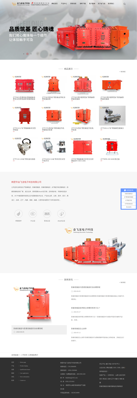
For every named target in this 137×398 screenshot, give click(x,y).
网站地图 (109, 367)
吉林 (109, 379)
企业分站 (102, 367)
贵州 (123, 375)
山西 (116, 375)
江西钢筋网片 (33, 355)
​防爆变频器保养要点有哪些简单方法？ (85, 308)
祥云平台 (102, 364)
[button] (24, 54)
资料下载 (83, 3)
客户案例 (92, 3)
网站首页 (55, 3)
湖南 (120, 379)
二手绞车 (24, 355)
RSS (115, 367)
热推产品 (102, 375)
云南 (120, 375)
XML (119, 367)
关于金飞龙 (101, 3)
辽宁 (112, 379)
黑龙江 (105, 379)
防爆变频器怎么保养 (79, 329)
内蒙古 (116, 379)
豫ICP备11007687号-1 (113, 364)
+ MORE (122, 72)
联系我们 (111, 3)
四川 (100, 379)
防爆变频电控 (111, 386)
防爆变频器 (103, 386)
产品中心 (64, 3)
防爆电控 (120, 386)
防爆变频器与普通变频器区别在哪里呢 (85, 287)
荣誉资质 (73, 3)
